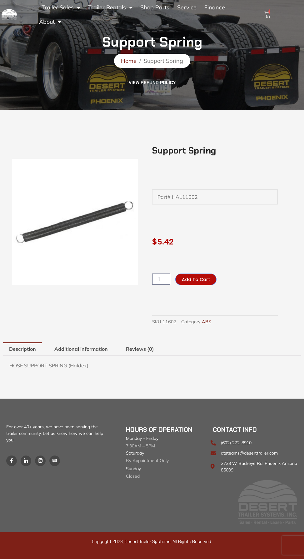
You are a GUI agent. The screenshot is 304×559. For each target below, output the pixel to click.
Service (187, 7)
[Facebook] (11, 461)
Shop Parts (154, 7)
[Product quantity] (161, 279)
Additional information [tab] (81, 349)
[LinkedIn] (26, 461)
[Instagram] (40, 461)
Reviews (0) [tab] (140, 349)
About (50, 22)
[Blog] (54, 461)
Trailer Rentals (110, 7)
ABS (206, 322)
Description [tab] (22, 349)
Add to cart (196, 279)
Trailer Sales (61, 7)
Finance (214, 7)
